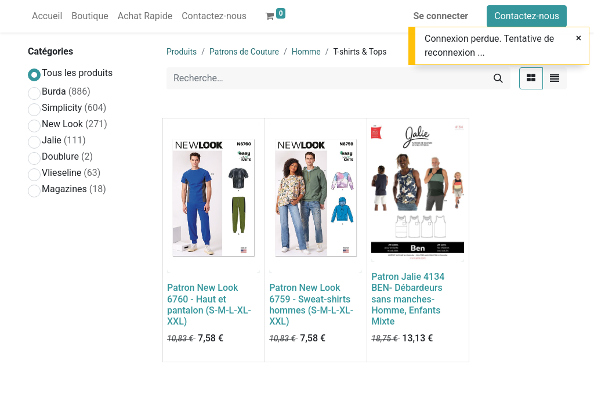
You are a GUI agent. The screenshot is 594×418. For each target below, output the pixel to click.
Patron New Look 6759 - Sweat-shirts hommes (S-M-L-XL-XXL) (311, 304)
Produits (181, 51)
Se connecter (441, 15)
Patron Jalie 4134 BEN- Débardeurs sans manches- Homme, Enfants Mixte (407, 299)
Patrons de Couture (244, 51)
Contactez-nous (526, 15)
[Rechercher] (498, 78)
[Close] (578, 38)
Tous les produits (77, 72)
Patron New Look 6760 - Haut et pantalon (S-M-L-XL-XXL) (209, 304)
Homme (306, 51)
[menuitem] (47, 16)
